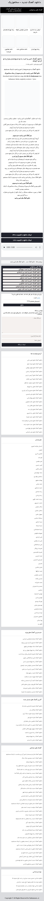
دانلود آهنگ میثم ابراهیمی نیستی (32, 639)
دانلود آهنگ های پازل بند (35, 409)
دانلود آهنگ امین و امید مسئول (30, 278)
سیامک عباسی (38, 518)
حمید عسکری (38, 488)
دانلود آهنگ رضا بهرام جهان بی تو (32, 650)
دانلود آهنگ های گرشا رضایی (34, 371)
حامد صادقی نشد (22, 49)
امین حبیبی (39, 465)
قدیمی (40, 563)
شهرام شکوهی (38, 533)
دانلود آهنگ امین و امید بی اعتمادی (29, 272)
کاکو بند (40, 624)
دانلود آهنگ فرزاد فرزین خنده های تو (31, 853)
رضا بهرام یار (35, 49)
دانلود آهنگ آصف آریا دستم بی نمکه (31, 680)
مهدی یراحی (39, 597)
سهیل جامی (39, 514)
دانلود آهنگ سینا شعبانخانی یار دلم (32, 830)
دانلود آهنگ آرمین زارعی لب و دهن (32, 669)
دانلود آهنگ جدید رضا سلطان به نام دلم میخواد (29, 819)
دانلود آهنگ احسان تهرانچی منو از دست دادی (29, 845)
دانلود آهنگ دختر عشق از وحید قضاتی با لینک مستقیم (26, 803)
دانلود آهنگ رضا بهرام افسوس (33, 834)
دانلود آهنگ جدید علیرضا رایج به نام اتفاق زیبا (29, 766)
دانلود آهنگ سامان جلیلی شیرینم (32, 688)
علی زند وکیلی (38, 541)
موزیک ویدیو (38, 601)
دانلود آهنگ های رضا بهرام (34, 386)
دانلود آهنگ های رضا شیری (34, 413)
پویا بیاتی (39, 620)
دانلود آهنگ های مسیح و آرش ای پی (22, 156)
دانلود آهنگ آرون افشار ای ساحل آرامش (30, 856)
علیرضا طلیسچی (37, 552)
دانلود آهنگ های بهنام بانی (34, 398)
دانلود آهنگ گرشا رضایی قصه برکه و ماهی (30, 784)
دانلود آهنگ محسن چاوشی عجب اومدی (31, 665)
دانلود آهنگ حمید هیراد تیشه (33, 815)
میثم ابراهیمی (38, 609)
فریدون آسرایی (37, 560)
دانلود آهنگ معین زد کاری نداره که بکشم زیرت (29, 725)
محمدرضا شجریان (37, 586)
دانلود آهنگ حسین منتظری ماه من (32, 864)
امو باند (40, 457)
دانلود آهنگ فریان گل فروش (34, 826)
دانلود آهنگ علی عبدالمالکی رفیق (32, 658)
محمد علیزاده (38, 582)
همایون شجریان (38, 616)
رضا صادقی (39, 491)
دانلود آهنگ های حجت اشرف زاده (33, 424)
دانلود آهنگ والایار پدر (35, 710)
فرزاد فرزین (38, 556)
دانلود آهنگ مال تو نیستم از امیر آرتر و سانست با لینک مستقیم (24, 754)
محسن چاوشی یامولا (22, 30)
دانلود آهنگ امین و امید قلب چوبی (29, 289)
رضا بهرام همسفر (8, 30)
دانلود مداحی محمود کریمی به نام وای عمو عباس (29, 889)
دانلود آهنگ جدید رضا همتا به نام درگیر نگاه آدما (28, 773)
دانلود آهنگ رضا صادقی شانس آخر (32, 777)
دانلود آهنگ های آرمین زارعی (33, 375)
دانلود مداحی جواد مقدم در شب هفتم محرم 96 (29, 886)
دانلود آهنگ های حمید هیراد (34, 417)
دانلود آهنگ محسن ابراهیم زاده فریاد (31, 692)
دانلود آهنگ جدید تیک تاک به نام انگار (31, 788)
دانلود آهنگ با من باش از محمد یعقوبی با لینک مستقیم (26, 841)
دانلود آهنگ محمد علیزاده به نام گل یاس (30, 800)
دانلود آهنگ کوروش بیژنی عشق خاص (31, 684)
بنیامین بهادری (38, 476)
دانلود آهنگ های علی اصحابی (34, 432)
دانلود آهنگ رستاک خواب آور (34, 822)
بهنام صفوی (39, 480)
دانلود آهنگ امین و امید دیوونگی (30, 269)
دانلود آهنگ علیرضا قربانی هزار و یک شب (30, 654)
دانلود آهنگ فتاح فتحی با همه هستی (31, 796)
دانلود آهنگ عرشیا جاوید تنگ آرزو (32, 713)
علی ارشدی (39, 537)
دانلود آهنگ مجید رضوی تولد (34, 673)
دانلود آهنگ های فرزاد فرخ (34, 364)
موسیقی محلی (38, 605)
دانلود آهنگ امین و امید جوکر (31, 281)
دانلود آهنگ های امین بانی (34, 360)
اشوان (40, 450)
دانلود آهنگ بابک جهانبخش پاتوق (33, 646)
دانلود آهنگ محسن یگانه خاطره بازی (32, 781)
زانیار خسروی (38, 503)
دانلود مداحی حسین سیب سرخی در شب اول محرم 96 (27, 878)
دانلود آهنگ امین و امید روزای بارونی (28, 286)
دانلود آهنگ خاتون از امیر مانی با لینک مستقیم (29, 849)
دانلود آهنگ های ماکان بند (34, 405)
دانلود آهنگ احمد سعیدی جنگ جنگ (32, 758)
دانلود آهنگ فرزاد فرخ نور (34, 717)
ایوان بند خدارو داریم (35, 31)
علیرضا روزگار (38, 548)
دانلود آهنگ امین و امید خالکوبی (30, 284)
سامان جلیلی (38, 510)
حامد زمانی (39, 484)
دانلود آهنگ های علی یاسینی (34, 394)
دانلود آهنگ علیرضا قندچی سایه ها (32, 706)
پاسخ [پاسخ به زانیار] (22, 305)
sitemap (39, 14)
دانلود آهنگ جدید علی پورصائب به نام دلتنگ (29, 769)
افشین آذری (38, 454)
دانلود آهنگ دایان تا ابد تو (34, 740)
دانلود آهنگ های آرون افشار (34, 379)
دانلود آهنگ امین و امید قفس (31, 275)
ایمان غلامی (39, 469)
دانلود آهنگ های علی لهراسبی (34, 428)
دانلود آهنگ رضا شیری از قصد (33, 732)
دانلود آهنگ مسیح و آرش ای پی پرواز (31, 643)
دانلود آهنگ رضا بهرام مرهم (34, 736)
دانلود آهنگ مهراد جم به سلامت (33, 677)
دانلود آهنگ (36, 69)
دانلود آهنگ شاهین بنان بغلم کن (33, 721)
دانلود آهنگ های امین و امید (22, 198)
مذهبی (40, 590)
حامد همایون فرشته (9, 51)
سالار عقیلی (38, 507)
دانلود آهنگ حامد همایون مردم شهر (32, 792)
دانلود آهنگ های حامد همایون (34, 402)
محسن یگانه (38, 579)
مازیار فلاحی (38, 567)
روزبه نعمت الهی (37, 499)
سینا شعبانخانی (38, 529)
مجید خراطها (39, 571)
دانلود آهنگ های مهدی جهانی (34, 368)
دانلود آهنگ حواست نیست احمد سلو (31, 807)
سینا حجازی (39, 522)
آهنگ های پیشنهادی (35, 10)
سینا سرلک (39, 526)
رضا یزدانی (39, 495)
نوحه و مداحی (38, 613)
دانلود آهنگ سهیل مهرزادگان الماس (32, 729)
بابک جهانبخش (38, 473)
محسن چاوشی (38, 575)
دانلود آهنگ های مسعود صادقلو (33, 383)
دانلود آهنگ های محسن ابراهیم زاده (32, 421)
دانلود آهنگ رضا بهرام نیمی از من (32, 661)
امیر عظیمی (39, 461)
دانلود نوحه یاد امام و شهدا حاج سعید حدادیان (29, 882)
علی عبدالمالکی (38, 544)
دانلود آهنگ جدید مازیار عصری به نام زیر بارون (29, 811)
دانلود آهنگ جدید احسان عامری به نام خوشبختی (28, 860)
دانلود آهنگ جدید (30, 261)
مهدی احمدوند (38, 594)
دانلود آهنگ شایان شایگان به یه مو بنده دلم (30, 837)
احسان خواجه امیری (36, 446)
